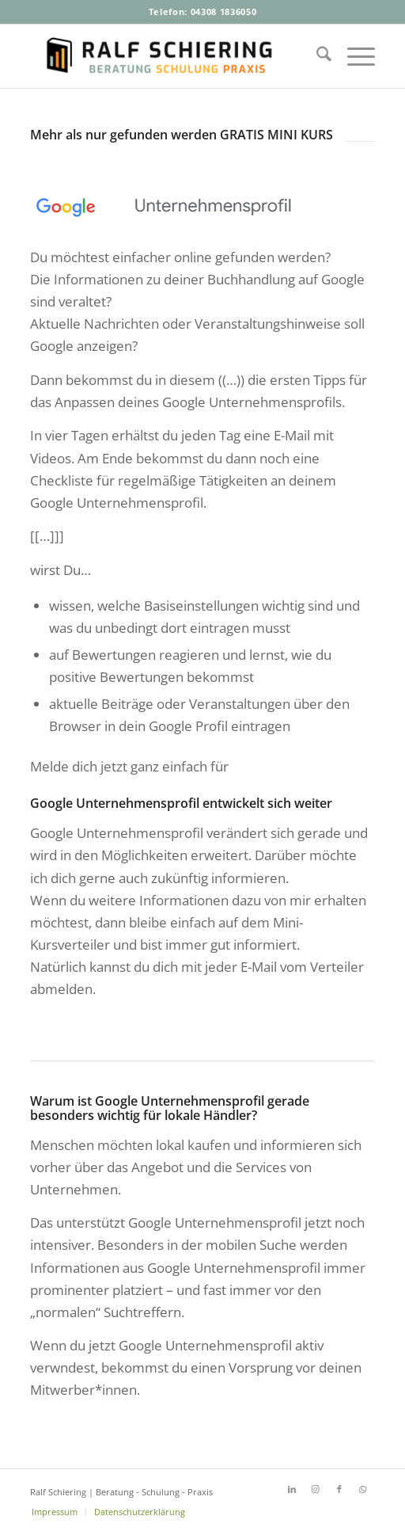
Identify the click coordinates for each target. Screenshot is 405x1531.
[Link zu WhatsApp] (363, 1489)
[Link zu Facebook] (339, 1489)
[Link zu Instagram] (315, 1489)
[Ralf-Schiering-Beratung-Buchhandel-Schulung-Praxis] (167, 56)
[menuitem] (316, 56)
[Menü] (353, 56)
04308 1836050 (224, 11)
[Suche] (316, 56)
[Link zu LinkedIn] (292, 1489)
